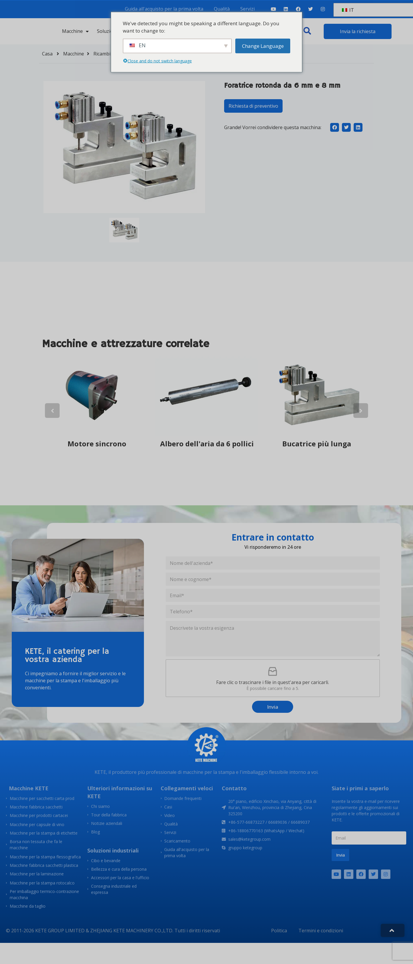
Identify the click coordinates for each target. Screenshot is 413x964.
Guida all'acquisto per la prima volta (164, 9)
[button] (307, 31)
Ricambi (106, 53)
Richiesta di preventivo (253, 106)
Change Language (263, 45)
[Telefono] (273, 611)
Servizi (247, 9)
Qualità (222, 9)
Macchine (75, 31)
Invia (272, 706)
